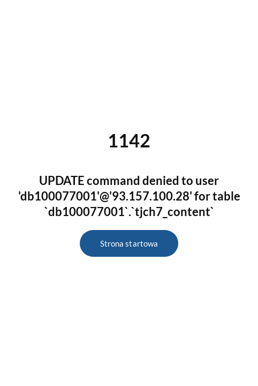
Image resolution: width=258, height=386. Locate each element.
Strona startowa (128, 243)
